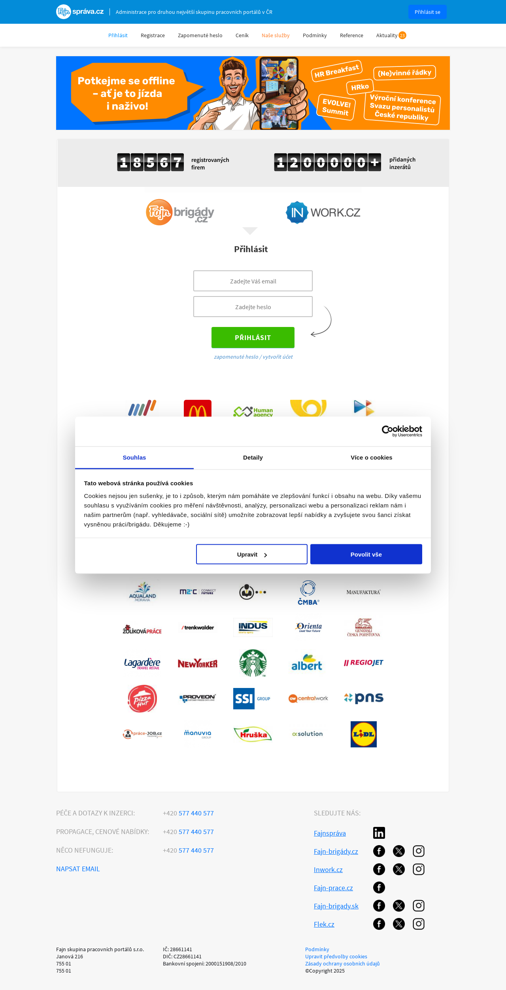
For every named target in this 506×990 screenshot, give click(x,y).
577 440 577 (188, 812)
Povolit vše (366, 554)
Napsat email (78, 868)
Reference (351, 35)
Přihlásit (118, 35)
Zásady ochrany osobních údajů (342, 963)
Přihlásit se (427, 11)
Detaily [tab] (253, 457)
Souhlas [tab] (134, 457)
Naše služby (276, 35)
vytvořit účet (277, 356)
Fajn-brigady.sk (336, 905)
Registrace (153, 35)
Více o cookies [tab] (372, 457)
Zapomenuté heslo (200, 35)
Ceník (242, 35)
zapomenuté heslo (236, 356)
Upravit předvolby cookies (336, 956)
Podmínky (315, 35)
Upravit (252, 554)
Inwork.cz (328, 869)
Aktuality (387, 35)
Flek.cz (324, 924)
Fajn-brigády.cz (336, 851)
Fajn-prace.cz (333, 887)
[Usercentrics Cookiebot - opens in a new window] (387, 431)
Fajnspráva (330, 833)
